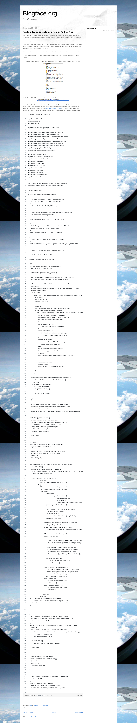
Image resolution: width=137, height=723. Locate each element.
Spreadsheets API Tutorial (53, 108)
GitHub (49, 695)
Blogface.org (40, 13)
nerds (29, 708)
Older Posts (78, 713)
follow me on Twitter (108, 31)
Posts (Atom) (34, 717)
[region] (53, 403)
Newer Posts (28, 713)
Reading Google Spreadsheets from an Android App (48, 32)
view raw (79, 695)
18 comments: (44, 705)
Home (53, 713)
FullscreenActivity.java (30, 695)
